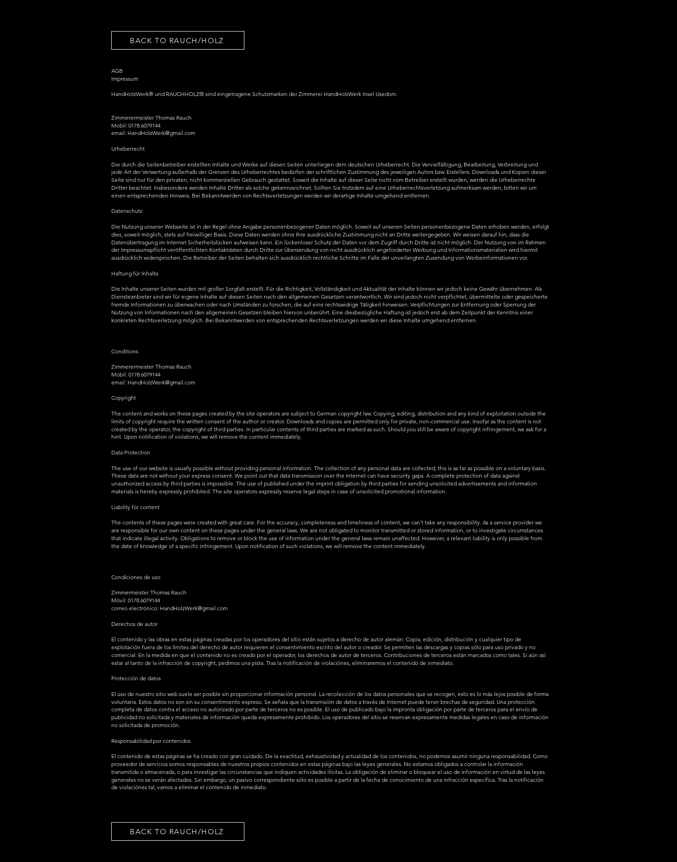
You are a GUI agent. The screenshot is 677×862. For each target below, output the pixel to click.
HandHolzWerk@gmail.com (161, 382)
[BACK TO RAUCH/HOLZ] (177, 40)
